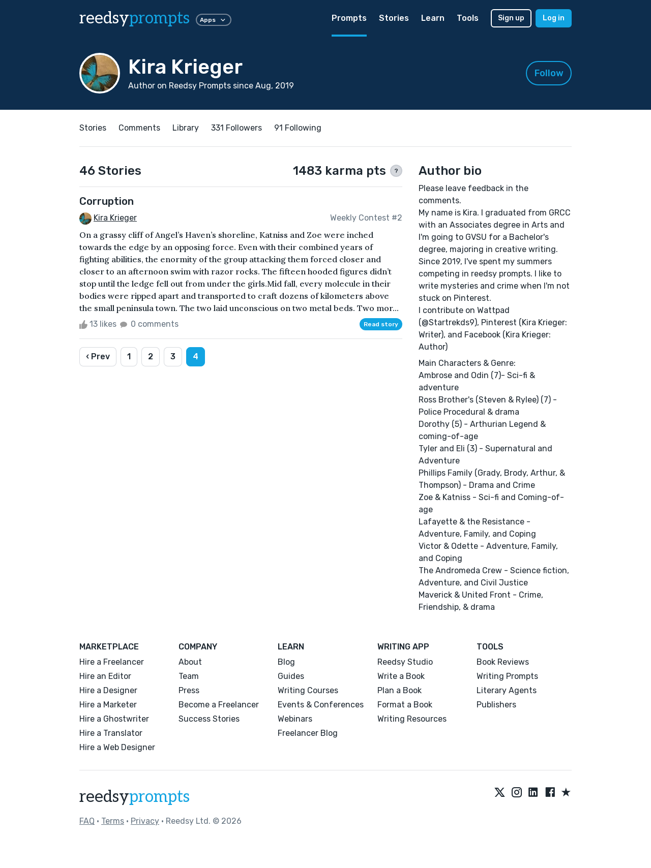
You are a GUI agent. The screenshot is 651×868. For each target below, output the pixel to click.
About (190, 662)
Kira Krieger (115, 218)
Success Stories (209, 719)
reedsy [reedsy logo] (134, 18)
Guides (291, 676)
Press (189, 690)
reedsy (134, 797)
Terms (112, 821)
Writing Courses (308, 690)
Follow (549, 73)
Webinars (295, 719)
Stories (394, 18)
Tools (468, 18)
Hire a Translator (110, 733)
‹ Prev (98, 356)
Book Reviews (503, 662)
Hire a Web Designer (117, 747)
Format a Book (404, 704)
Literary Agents (507, 690)
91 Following (297, 128)
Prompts (349, 18)
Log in (554, 18)
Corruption (106, 201)
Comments (139, 128)
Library (185, 128)
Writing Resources (412, 719)
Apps (213, 19)
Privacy (145, 821)
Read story (381, 324)
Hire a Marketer (108, 704)
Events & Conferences (321, 704)
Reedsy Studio (405, 662)
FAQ (87, 821)
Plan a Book (399, 690)
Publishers (496, 704)
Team (189, 676)
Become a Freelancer (219, 704)
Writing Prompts (507, 676)
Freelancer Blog (308, 733)
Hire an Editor (105, 676)
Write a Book (401, 676)
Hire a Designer (108, 690)
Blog (286, 662)
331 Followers (236, 128)
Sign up (511, 18)
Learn (433, 18)
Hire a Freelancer (111, 662)
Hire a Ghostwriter (114, 719)
